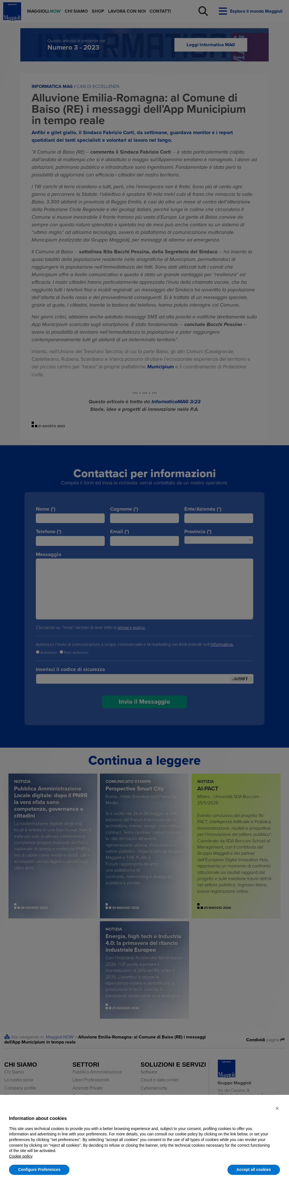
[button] (277, 1108)
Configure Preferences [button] (39, 1169)
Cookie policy (20, 1156)
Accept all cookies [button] (254, 1169)
